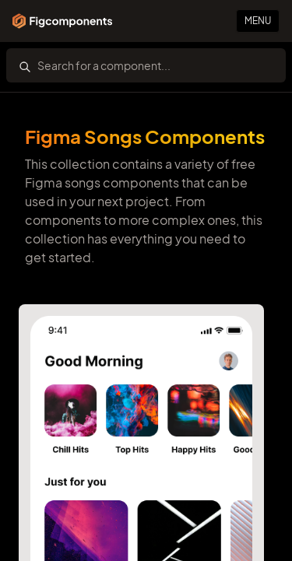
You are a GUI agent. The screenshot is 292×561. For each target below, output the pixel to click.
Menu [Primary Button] (258, 20)
